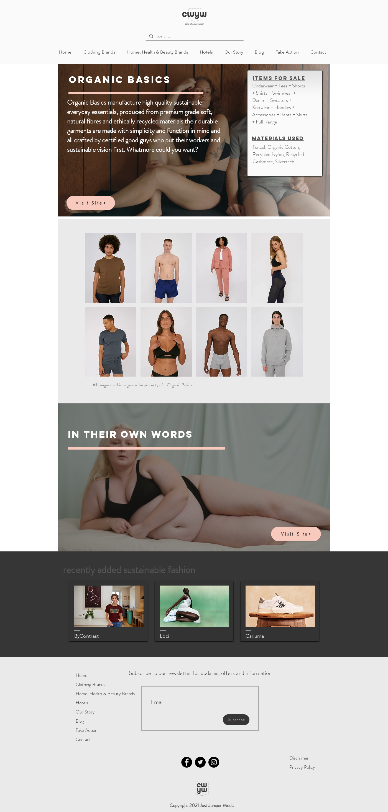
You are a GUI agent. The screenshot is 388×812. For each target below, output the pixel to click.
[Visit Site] (91, 203)
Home (81, 675)
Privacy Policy (302, 767)
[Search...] (194, 36)
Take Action (86, 730)
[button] (110, 268)
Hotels (82, 702)
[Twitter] (200, 762)
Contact (83, 739)
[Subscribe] (236, 719)
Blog (80, 721)
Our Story (85, 711)
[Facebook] (186, 762)
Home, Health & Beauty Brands (94, 693)
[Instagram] (213, 762)
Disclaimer (299, 758)
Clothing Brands (90, 684)
